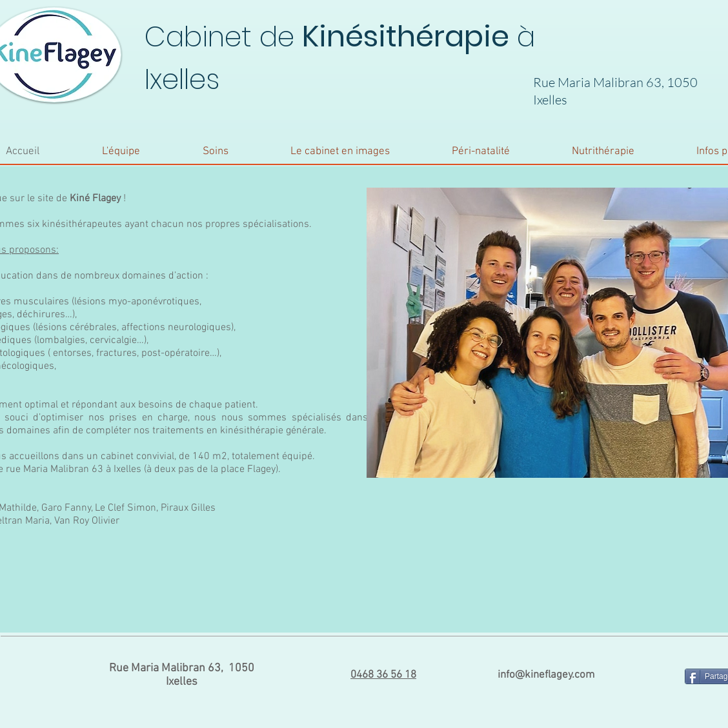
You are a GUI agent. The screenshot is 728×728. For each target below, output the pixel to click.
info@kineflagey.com (546, 675)
